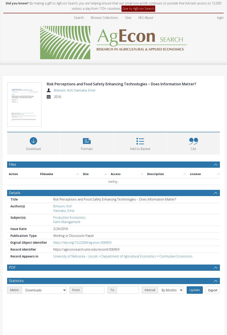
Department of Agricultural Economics (129, 256)
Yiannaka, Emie (84, 90)
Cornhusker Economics (175, 256)
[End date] (128, 300)
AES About (145, 18)
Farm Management (66, 222)
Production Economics (69, 217)
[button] (87, 142)
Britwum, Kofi (63, 90)
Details (14, 192)
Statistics (16, 291)
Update (195, 300)
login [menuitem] (220, 18)
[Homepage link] (113, 41)
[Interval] (170, 300)
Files (12, 164)
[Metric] (44, 300)
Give (128, 18)
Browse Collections (104, 18)
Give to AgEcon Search (138, 8)
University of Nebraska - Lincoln (75, 256)
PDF (12, 267)
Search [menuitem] (79, 18)
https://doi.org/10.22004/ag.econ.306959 (82, 242)
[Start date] (93, 300)
